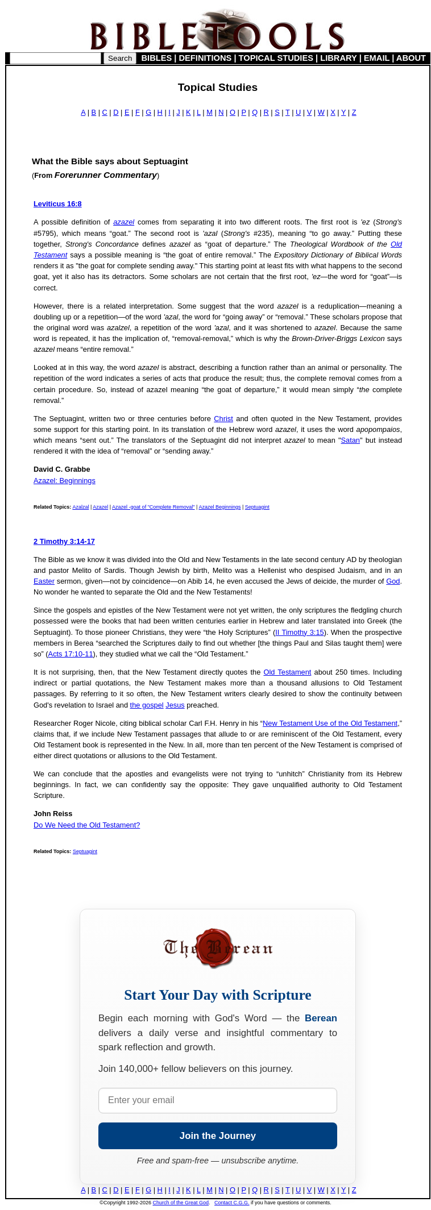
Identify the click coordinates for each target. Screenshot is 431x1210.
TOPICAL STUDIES (276, 58)
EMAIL (376, 58)
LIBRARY (338, 58)
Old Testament (287, 672)
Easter (44, 581)
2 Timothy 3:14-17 (64, 541)
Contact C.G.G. (232, 1202)
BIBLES (157, 58)
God (393, 581)
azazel (123, 222)
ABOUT (411, 58)
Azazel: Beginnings (65, 480)
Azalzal (80, 507)
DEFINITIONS (205, 58)
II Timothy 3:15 (299, 632)
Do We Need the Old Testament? (87, 825)
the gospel (147, 705)
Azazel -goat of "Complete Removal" (153, 507)
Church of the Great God (181, 1202)
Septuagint (257, 507)
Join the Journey (218, 1135)
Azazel (100, 507)
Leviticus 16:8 (58, 203)
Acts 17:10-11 (70, 654)
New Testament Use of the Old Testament (330, 723)
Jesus (174, 705)
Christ (223, 418)
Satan (350, 440)
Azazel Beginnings (219, 507)
